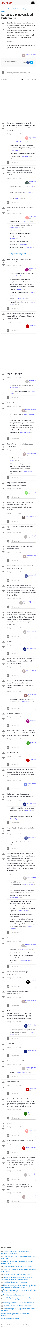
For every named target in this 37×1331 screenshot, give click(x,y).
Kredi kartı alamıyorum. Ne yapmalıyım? (16, 1282)
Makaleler (3, 1325)
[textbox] (20, 73)
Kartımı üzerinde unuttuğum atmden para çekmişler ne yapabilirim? (15, 1253)
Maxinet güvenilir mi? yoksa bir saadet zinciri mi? (19, 1303)
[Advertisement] (18, 102)
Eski (22, 79)
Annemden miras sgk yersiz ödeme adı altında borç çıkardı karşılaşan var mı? (18, 1291)
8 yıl (27, 56)
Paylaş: (9, 134)
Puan (34, 79)
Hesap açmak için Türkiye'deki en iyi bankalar (18, 1266)
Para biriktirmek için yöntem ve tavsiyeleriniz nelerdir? (15, 1315)
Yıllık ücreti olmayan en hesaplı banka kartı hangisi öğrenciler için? (18, 1270)
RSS (2, 1327)
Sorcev (13, 3)
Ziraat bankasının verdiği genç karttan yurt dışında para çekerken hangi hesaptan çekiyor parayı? (18, 1286)
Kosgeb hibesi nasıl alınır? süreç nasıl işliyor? (17, 1306)
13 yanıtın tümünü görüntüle (18, 254)
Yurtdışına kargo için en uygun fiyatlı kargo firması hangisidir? (18, 1310)
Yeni (27, 79)
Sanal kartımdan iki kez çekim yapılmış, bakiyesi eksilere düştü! (17, 1262)
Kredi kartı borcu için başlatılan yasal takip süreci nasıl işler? (18, 1257)
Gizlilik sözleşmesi (11, 1325)
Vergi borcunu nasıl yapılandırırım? (14, 1295)
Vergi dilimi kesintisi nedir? (10, 1318)
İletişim (28, 1325)
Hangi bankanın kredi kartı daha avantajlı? (16, 1274)
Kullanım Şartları (21, 1325)
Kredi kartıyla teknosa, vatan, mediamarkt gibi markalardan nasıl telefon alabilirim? (17, 1299)
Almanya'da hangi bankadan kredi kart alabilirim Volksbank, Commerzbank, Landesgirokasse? (17, 1278)
